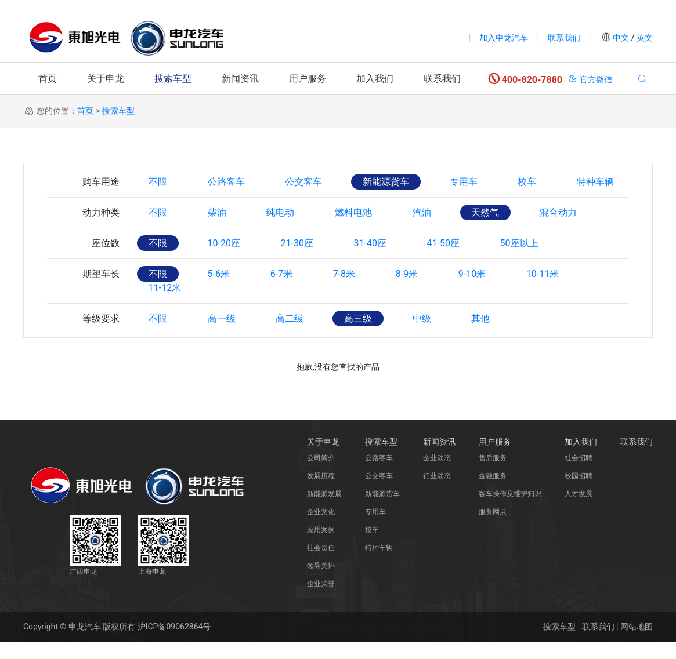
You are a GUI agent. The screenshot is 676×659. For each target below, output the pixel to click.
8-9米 (407, 273)
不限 (158, 181)
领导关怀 (321, 583)
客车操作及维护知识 (510, 511)
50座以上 (520, 243)
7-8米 (345, 273)
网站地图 (636, 644)
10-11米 (543, 273)
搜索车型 (172, 78)
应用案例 (321, 547)
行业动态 (437, 493)
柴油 (217, 212)
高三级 (359, 335)
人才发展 (578, 511)
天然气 (486, 212)
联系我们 (564, 37)
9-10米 (473, 273)
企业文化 (321, 529)
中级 (422, 335)
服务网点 (493, 529)
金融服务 (493, 493)
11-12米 (165, 305)
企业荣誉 (321, 601)
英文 (644, 37)
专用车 (464, 181)
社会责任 (321, 565)
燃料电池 (354, 212)
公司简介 (321, 475)
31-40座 (371, 243)
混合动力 (559, 212)
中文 (621, 37)
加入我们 (374, 78)
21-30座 (297, 243)
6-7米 (281, 273)
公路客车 (226, 181)
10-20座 (224, 243)
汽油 (422, 212)
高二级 (290, 335)
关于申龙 (105, 78)
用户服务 (307, 78)
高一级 (222, 335)
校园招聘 (578, 493)
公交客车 (304, 181)
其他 (481, 335)
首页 (47, 78)
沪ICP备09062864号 (174, 644)
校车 (528, 181)
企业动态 (437, 475)
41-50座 (444, 243)
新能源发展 (324, 511)
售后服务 (493, 475)
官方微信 (590, 79)
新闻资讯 (240, 78)
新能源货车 (386, 181)
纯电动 (281, 212)
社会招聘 (578, 475)
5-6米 (219, 273)
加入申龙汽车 (503, 37)
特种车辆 (596, 181)
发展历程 (321, 493)
